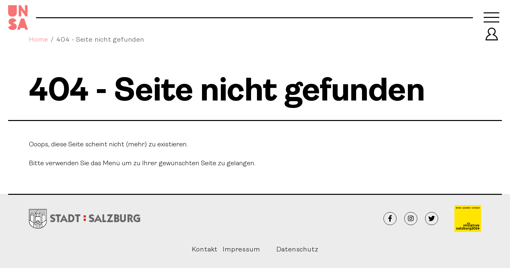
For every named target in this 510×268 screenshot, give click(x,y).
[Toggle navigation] (491, 17)
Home (38, 40)
